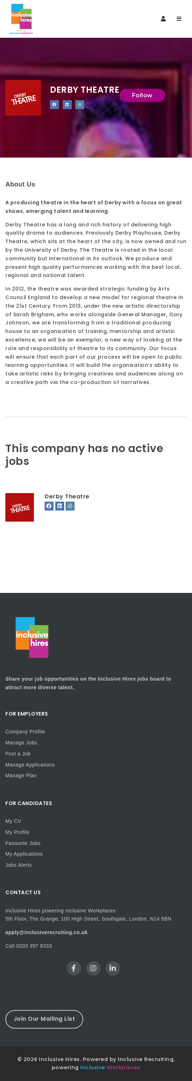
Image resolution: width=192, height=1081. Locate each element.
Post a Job (18, 754)
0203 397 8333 (34, 946)
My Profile (17, 832)
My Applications (24, 854)
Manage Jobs (21, 743)
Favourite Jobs (23, 843)
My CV (13, 821)
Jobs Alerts (18, 865)
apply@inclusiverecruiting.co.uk (46, 932)
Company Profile (25, 731)
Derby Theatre (67, 496)
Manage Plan (21, 775)
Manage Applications (30, 765)
